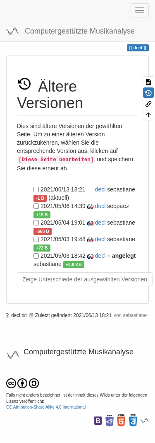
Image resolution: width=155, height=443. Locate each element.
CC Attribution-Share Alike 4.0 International (46, 407)
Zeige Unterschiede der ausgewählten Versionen (84, 279)
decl (99, 189)
